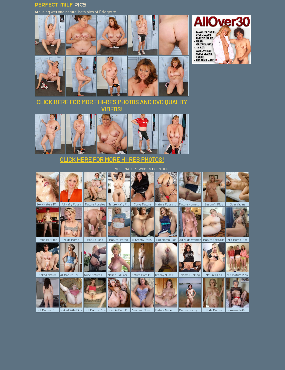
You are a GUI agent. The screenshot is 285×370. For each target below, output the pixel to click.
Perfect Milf (60, 4)
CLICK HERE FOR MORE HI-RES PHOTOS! (112, 159)
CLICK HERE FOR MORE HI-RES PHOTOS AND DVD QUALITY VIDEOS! (111, 105)
